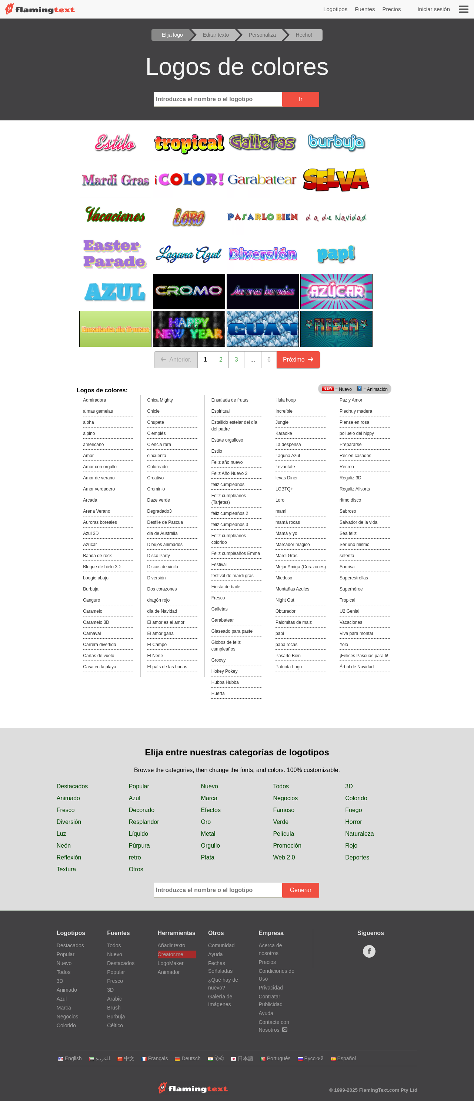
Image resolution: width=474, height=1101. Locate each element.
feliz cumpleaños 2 (229, 513)
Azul (134, 798)
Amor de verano (98, 477)
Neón (64, 845)
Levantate (285, 466)
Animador (169, 972)
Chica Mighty (160, 400)
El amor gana (160, 633)
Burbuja (90, 589)
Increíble (284, 411)
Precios (391, 9)
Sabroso (348, 511)
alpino (89, 433)
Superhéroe (351, 589)
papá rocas (286, 644)
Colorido (356, 798)
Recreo (347, 466)
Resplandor (144, 822)
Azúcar (90, 544)
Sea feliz (348, 533)
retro (135, 857)
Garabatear (222, 620)
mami (281, 511)
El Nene (155, 655)
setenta (347, 555)
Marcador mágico (293, 544)
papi (280, 633)
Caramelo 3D (96, 622)
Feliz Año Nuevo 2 (229, 473)
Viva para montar (356, 633)
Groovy (218, 660)
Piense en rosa (354, 422)
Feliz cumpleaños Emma (235, 553)
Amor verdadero (99, 489)
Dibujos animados (165, 544)
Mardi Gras (286, 555)
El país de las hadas (167, 666)
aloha (88, 422)
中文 (125, 1058)
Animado (68, 798)
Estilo (216, 451)
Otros (136, 869)
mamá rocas (288, 522)
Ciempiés (156, 433)
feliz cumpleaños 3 (229, 524)
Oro (206, 822)
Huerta (218, 693)
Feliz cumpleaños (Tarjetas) (228, 499)
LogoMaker (171, 963)
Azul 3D (91, 533)
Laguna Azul (288, 455)
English (70, 1058)
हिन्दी (215, 1058)
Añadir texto (172, 945)
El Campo (157, 644)
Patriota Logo (289, 666)
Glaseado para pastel (232, 631)
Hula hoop (286, 400)
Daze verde (158, 500)
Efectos (211, 810)
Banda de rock (97, 555)
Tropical (347, 600)
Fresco (218, 598)
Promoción (287, 845)
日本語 (242, 1058)
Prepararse (350, 444)
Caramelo (92, 611)
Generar (301, 890)
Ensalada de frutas (229, 400)
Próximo (298, 359)
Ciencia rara (159, 444)
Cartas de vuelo (98, 655)
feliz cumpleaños (227, 484)
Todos (281, 786)
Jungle (282, 422)
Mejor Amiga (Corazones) (301, 566)
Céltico (115, 1025)
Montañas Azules (292, 589)
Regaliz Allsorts (355, 489)
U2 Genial (349, 611)
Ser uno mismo (355, 544)
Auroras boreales (100, 522)
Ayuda (215, 954)
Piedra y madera (356, 411)
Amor (88, 455)
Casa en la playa (99, 666)
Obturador (286, 611)
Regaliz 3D (350, 477)
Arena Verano (96, 511)
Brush (114, 1008)
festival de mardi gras (232, 575)
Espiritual (220, 411)
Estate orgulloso (227, 440)
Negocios (285, 798)
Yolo (344, 644)
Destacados (72, 786)
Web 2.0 (284, 857)
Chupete (155, 422)
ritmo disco (350, 500)
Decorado (141, 810)
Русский (310, 1058)
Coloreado (157, 466)
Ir (301, 99)
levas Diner (287, 477)
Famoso (283, 810)
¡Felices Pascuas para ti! (364, 655)
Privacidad (270, 988)
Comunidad (221, 945)
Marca (209, 798)
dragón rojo (158, 600)
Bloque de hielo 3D (101, 566)
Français (154, 1058)
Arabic (114, 999)
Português (275, 1058)
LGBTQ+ (284, 489)
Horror (353, 822)
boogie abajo (96, 578)
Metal (208, 834)
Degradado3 (159, 511)
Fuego (353, 810)
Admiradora (94, 400)
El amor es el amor (166, 622)
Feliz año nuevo (227, 462)
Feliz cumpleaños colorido (228, 539)
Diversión (156, 578)
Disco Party (158, 555)
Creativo (155, 477)
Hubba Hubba (225, 682)
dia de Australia (162, 533)
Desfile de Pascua (165, 522)
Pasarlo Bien (288, 655)
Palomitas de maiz (294, 622)
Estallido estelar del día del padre (234, 426)
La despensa (288, 444)
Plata (207, 857)
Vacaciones (351, 622)
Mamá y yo (286, 533)
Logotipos (335, 9)
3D (349, 786)
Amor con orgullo (100, 466)
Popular (139, 786)
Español (343, 1058)
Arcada (90, 500)
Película (283, 834)
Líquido (138, 834)
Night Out (285, 600)
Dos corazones (162, 589)
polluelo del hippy (357, 433)
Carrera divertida (99, 644)
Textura (66, 869)
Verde (280, 822)
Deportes (357, 857)
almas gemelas (98, 411)
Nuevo (209, 786)
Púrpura (139, 845)
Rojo (351, 845)
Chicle (153, 411)
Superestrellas (354, 578)
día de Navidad (162, 611)
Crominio (156, 489)
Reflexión (69, 857)
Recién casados (355, 455)
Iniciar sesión (433, 9)
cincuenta (156, 455)
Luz (61, 834)
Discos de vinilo (162, 566)
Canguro (91, 600)
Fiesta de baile (225, 586)
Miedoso (284, 578)
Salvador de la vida (358, 522)
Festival (219, 564)
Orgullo (210, 845)
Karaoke (284, 433)
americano (93, 444)
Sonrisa (347, 566)
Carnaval (92, 633)
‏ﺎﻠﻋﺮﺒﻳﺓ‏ (99, 1058)
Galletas (219, 609)
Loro (280, 500)
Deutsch (187, 1058)
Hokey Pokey (224, 671)
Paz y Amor (351, 400)
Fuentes (365, 9)
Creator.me (170, 954)
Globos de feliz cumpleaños (226, 646)
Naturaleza (359, 834)
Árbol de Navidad (357, 666)
